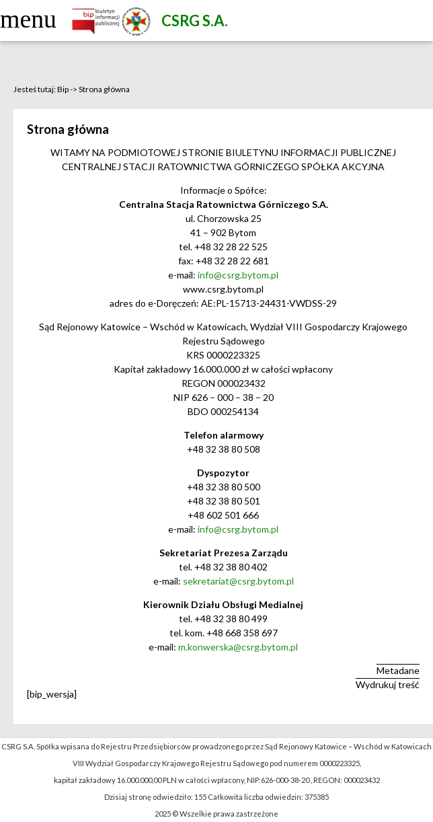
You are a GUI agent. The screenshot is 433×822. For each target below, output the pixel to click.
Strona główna (104, 89)
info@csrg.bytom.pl (237, 275)
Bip (63, 89)
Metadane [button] (398, 670)
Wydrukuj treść (388, 684)
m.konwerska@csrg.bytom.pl (238, 646)
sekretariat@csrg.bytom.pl (238, 581)
